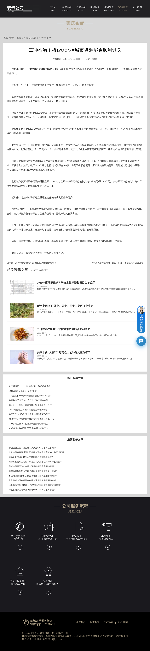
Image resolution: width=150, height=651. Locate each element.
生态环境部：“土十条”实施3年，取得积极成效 (29, 386)
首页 (53, 9)
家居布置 (123, 9)
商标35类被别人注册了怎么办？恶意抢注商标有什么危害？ (35, 462)
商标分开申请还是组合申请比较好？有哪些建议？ (31, 457)
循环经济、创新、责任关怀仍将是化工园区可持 (30, 405)
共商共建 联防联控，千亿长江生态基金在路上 (29, 400)
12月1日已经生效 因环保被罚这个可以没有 (28, 410)
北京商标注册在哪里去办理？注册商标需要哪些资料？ (33, 480)
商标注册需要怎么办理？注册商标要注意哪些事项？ (32, 466)
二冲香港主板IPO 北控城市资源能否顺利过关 (29, 424)
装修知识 (109, 9)
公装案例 (81, 9)
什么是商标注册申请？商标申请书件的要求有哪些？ (32, 490)
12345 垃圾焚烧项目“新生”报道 (23, 391)
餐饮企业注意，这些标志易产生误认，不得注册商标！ (33, 448)
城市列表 (94, 622)
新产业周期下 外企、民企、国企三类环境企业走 (121, 263)
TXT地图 (108, 622)
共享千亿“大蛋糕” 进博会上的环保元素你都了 (35, 263)
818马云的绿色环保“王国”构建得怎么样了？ (28, 428)
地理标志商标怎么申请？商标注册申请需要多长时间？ (33, 471)
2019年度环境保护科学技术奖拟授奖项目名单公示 (31, 419)
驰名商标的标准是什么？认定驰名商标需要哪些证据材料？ (35, 485)
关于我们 (137, 9)
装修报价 (95, 9)
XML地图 (123, 622)
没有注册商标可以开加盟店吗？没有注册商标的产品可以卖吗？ (37, 452)
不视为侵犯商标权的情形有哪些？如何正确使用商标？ (33, 476)
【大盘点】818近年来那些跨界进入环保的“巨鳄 (30, 396)
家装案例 (67, 9)
